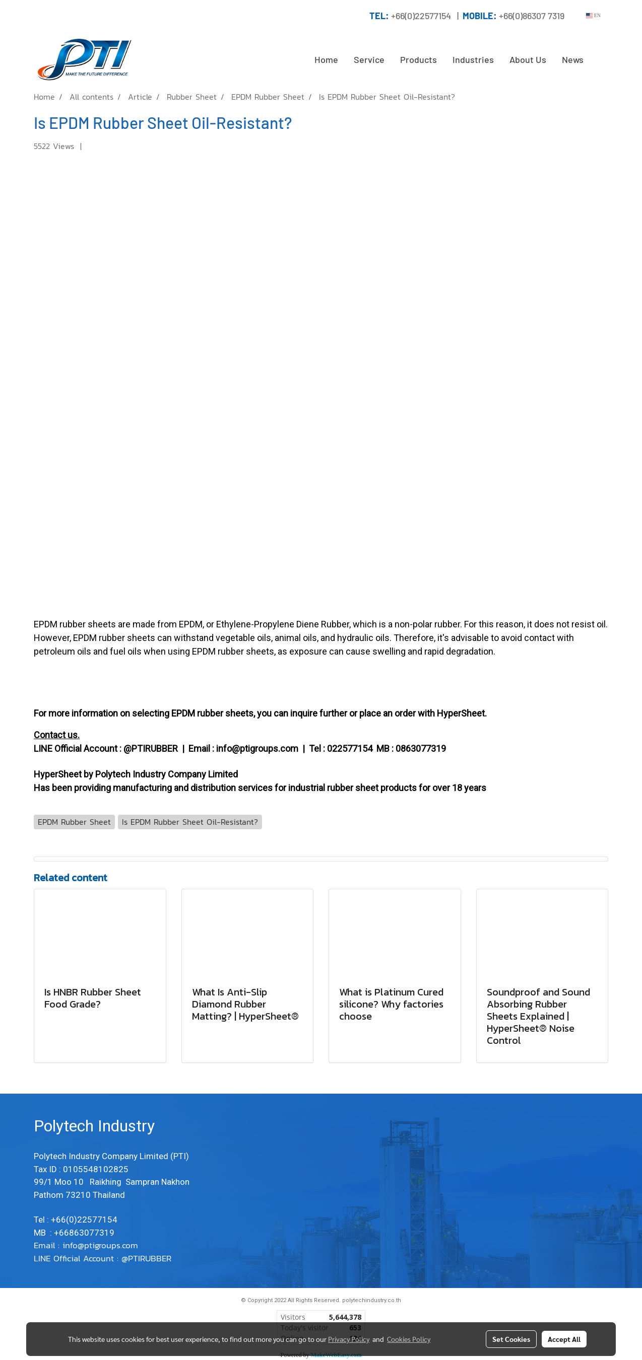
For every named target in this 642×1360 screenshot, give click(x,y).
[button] (600, 60)
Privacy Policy (348, 1338)
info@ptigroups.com (101, 1245)
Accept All (564, 1338)
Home (326, 59)
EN (593, 15)
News (573, 59)
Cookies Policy (408, 1338)
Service (369, 59)
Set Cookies (511, 1338)
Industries (473, 59)
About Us (527, 59)
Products (418, 59)
